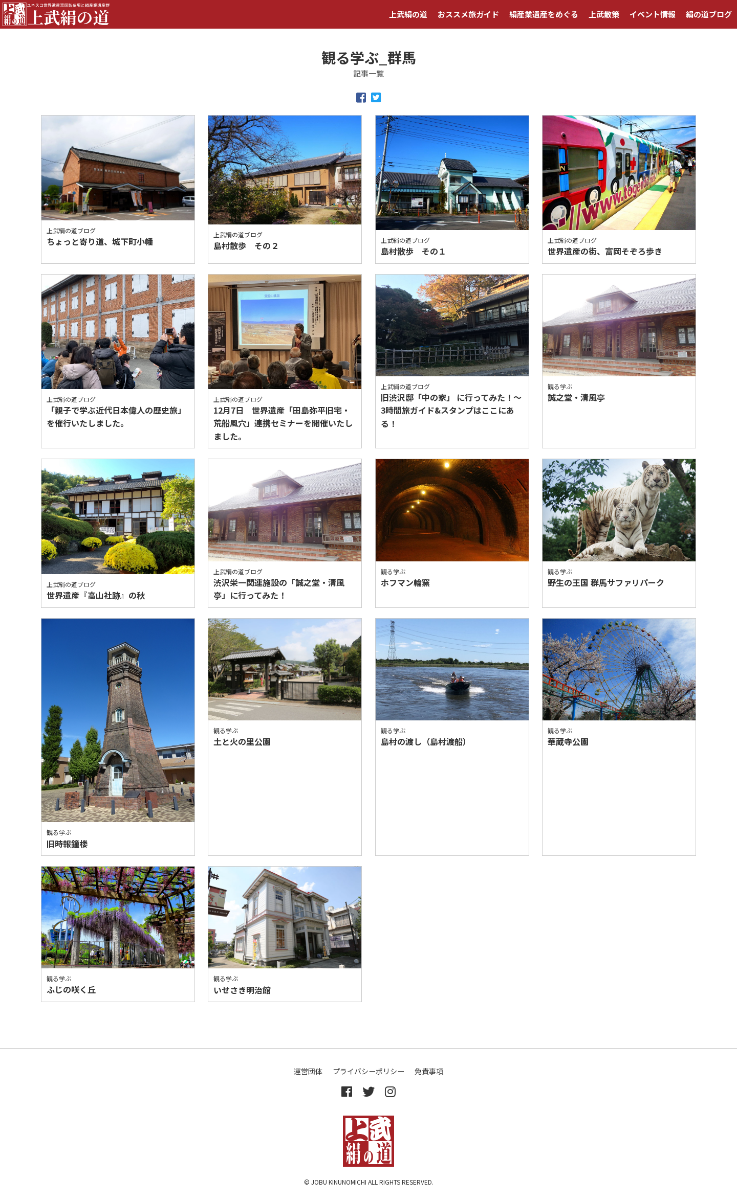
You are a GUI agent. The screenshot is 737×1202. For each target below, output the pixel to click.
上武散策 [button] (604, 14)
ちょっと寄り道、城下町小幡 (100, 241)
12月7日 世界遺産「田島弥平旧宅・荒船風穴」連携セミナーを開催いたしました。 (283, 423)
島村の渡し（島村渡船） (426, 741)
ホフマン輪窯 (405, 582)
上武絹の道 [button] (408, 14)
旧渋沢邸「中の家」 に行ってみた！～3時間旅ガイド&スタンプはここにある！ (451, 410)
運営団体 (308, 1071)
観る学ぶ (560, 386)
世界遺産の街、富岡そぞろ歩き (605, 251)
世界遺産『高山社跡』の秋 (96, 595)
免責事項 (429, 1071)
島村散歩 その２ (246, 245)
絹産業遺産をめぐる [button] (543, 14)
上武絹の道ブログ (71, 230)
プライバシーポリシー (368, 1071)
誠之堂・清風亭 (576, 397)
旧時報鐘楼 (67, 843)
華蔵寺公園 (568, 741)
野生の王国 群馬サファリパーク (606, 582)
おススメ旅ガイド (468, 14)
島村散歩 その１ (413, 251)
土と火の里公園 (242, 741)
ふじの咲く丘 (71, 989)
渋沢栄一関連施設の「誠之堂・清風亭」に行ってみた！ (278, 589)
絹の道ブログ (709, 14)
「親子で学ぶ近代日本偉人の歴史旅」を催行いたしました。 (116, 416)
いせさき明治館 (242, 990)
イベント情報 (653, 14)
